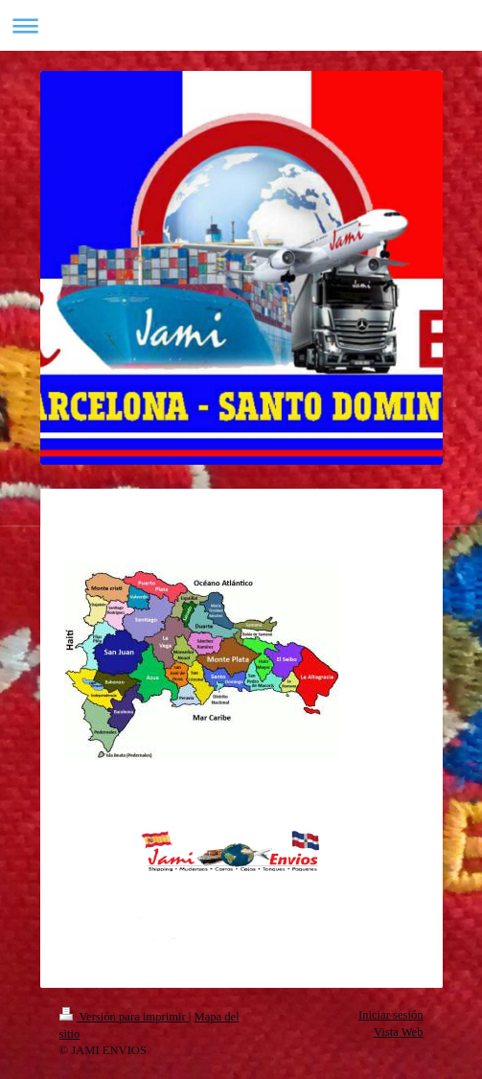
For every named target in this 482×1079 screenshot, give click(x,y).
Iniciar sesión (391, 1015)
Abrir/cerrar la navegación (241, 25)
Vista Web (399, 1032)
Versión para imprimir (124, 1016)
